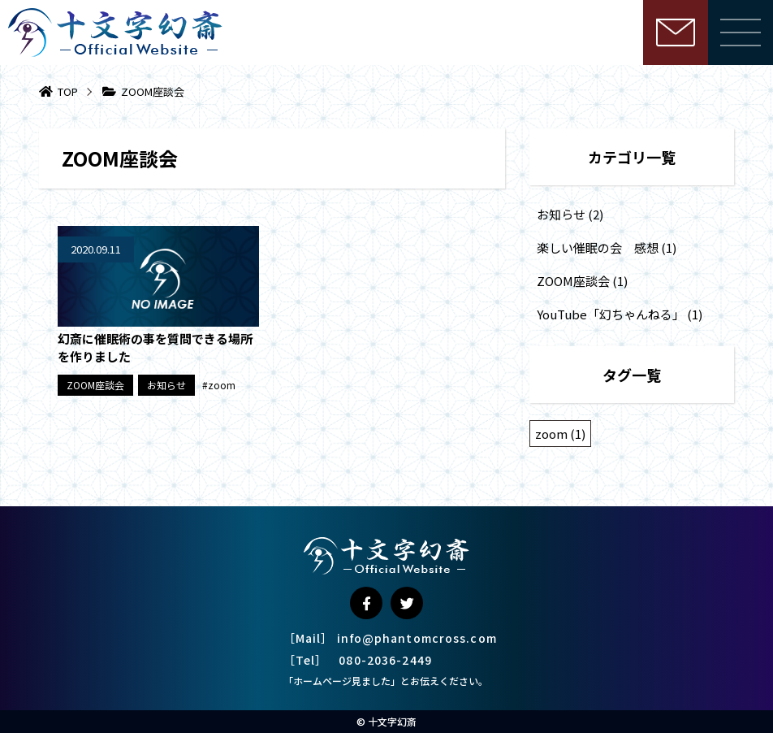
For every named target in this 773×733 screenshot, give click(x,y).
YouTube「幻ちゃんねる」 (610, 314)
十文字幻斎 (392, 721)
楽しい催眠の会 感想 (598, 247)
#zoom (218, 385)
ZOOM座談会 (95, 385)
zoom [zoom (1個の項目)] (560, 433)
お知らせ (166, 385)
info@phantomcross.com (417, 638)
